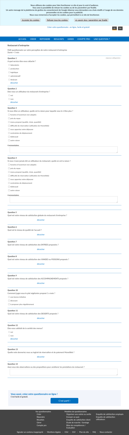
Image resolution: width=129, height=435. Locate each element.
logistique (14, 72)
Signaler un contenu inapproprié (30, 432)
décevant (13, 301)
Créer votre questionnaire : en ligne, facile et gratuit (68, 27)
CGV (73, 432)
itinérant (13, 80)
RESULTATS (59, 39)
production (14, 69)
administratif (15, 76)
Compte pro (42, 425)
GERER (70, 39)
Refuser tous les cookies (57, 20)
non (11, 99)
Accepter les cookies (30, 20)
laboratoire (14, 65)
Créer (39, 414)
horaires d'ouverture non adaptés (23, 115)
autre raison (15, 140)
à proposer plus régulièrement (22, 304)
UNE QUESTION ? (102, 39)
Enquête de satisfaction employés (109, 414)
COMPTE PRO (83, 39)
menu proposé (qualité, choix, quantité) (25, 122)
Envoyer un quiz (72, 417)
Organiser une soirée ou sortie (78, 414)
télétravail (14, 137)
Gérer (39, 422)
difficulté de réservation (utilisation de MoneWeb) (29, 126)
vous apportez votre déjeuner (21, 129)
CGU (66, 432)
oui (11, 95)
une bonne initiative (18, 297)
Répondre (41, 417)
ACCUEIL (22, 39)
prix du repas (15, 118)
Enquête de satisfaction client (78, 420)
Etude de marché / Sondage (77, 422)
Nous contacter (106, 432)
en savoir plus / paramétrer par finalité (91, 20)
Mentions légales (54, 432)
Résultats (40, 420)
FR (114, 28)
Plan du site (84, 432)
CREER (33, 39)
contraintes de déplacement (21, 133)
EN (120, 28)
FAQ (94, 432)
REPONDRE (45, 39)
